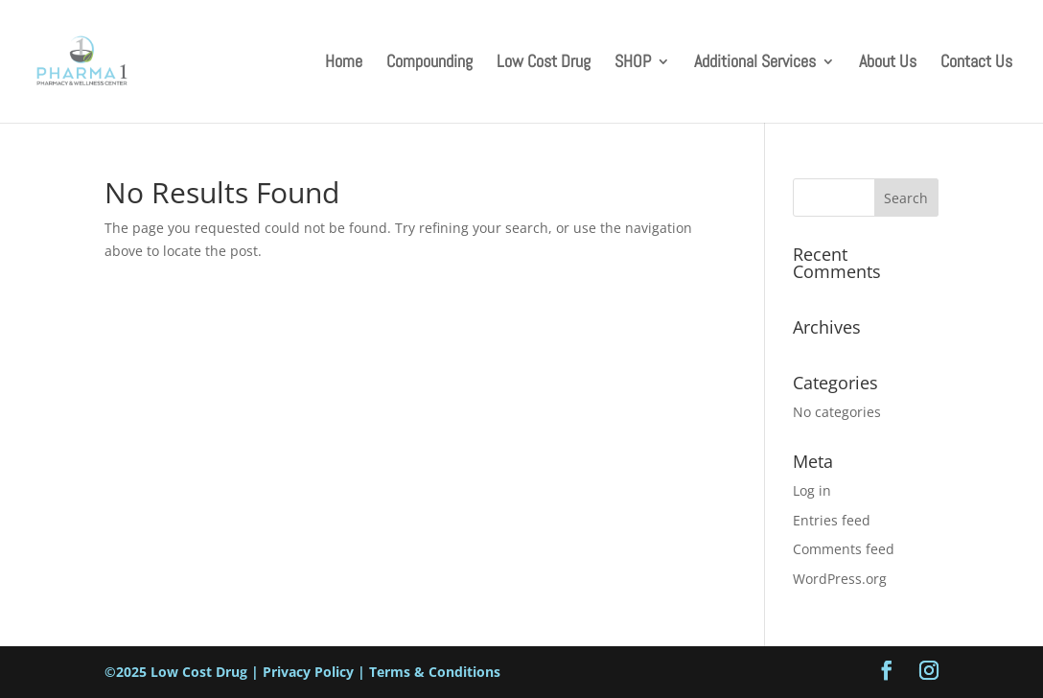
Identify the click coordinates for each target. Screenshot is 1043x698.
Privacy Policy (308, 672)
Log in (812, 490)
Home (343, 63)
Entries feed (831, 520)
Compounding (429, 63)
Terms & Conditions (434, 672)
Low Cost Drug (544, 63)
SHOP (632, 63)
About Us (887, 63)
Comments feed (843, 549)
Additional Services (755, 63)
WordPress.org (840, 579)
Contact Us (976, 63)
